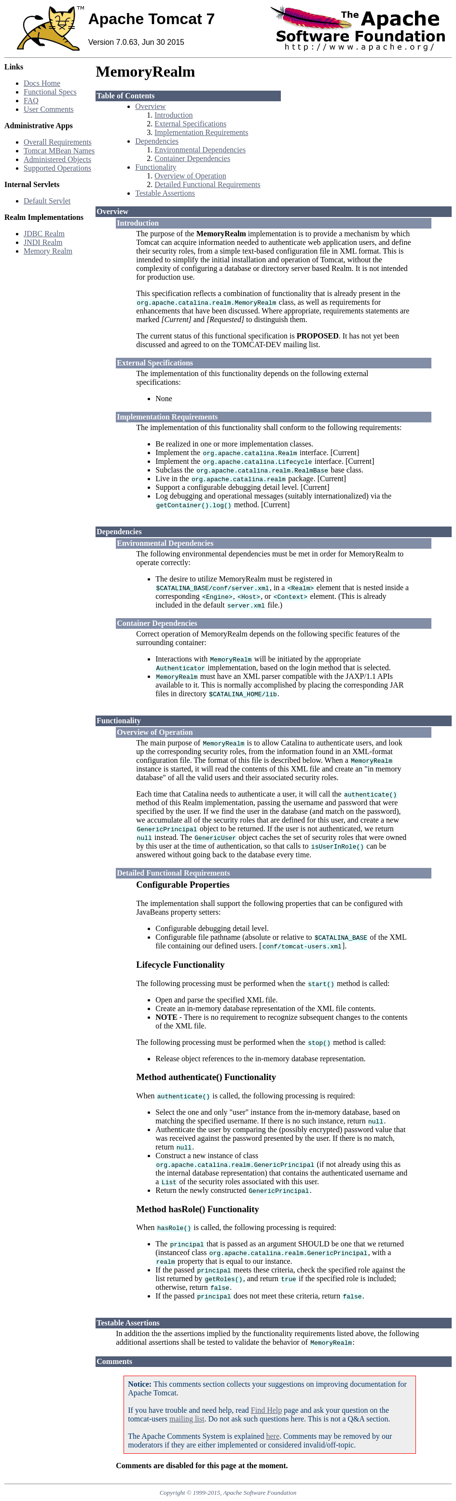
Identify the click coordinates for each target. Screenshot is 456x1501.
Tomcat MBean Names (59, 151)
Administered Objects (57, 159)
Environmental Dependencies (200, 150)
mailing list (186, 1419)
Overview (150, 106)
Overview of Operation (190, 176)
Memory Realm (48, 251)
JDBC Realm (44, 234)
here (272, 1436)
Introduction (173, 115)
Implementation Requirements (201, 132)
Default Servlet (47, 201)
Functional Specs (50, 92)
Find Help (266, 1410)
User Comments (49, 109)
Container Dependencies (192, 158)
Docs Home (42, 83)
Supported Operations (57, 168)
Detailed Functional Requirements (207, 184)
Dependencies (157, 141)
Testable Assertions (165, 193)
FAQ (31, 100)
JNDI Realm (43, 242)
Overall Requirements (58, 142)
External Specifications (190, 124)
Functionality (155, 167)
